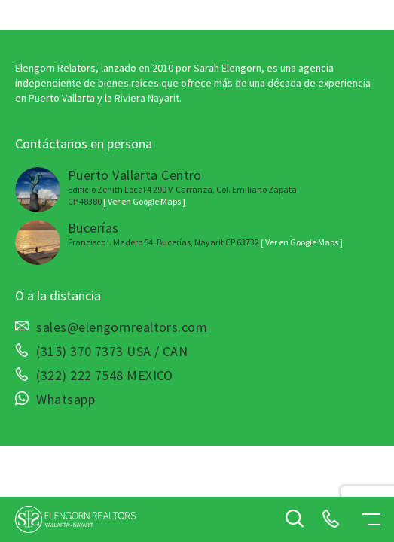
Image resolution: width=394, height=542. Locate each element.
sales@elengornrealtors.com (121, 327)
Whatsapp (65, 399)
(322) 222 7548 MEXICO (104, 375)
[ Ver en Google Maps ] (144, 201)
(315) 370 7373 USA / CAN (112, 351)
